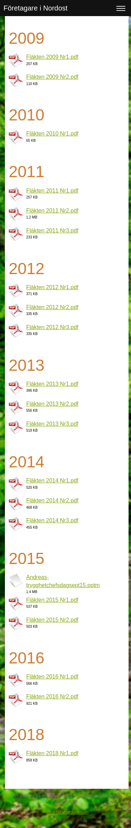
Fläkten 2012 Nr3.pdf (52, 327)
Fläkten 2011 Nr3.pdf (52, 231)
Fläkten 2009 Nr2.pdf (52, 77)
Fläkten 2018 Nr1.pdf (52, 753)
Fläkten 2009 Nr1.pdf (52, 57)
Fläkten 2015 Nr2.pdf (52, 620)
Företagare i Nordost (35, 8)
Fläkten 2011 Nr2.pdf (52, 211)
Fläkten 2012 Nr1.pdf (52, 287)
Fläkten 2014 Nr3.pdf (52, 520)
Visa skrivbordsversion (68, 812)
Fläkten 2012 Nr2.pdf (52, 307)
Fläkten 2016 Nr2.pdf (52, 697)
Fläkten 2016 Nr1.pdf (52, 677)
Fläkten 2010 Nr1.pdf (52, 134)
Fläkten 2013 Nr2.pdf (52, 404)
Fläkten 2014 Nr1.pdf (52, 480)
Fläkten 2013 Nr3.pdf (52, 424)
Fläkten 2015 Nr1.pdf (52, 600)
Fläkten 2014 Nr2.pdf (52, 500)
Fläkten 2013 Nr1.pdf (52, 384)
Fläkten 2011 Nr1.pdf (52, 191)
